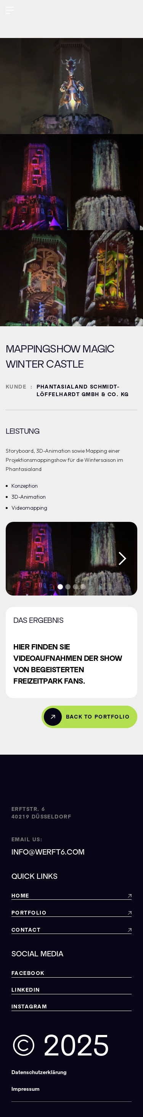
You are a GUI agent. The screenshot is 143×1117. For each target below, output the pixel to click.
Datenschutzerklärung (39, 1072)
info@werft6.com (48, 851)
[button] (9, 11)
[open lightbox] (71, 559)
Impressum (25, 1089)
